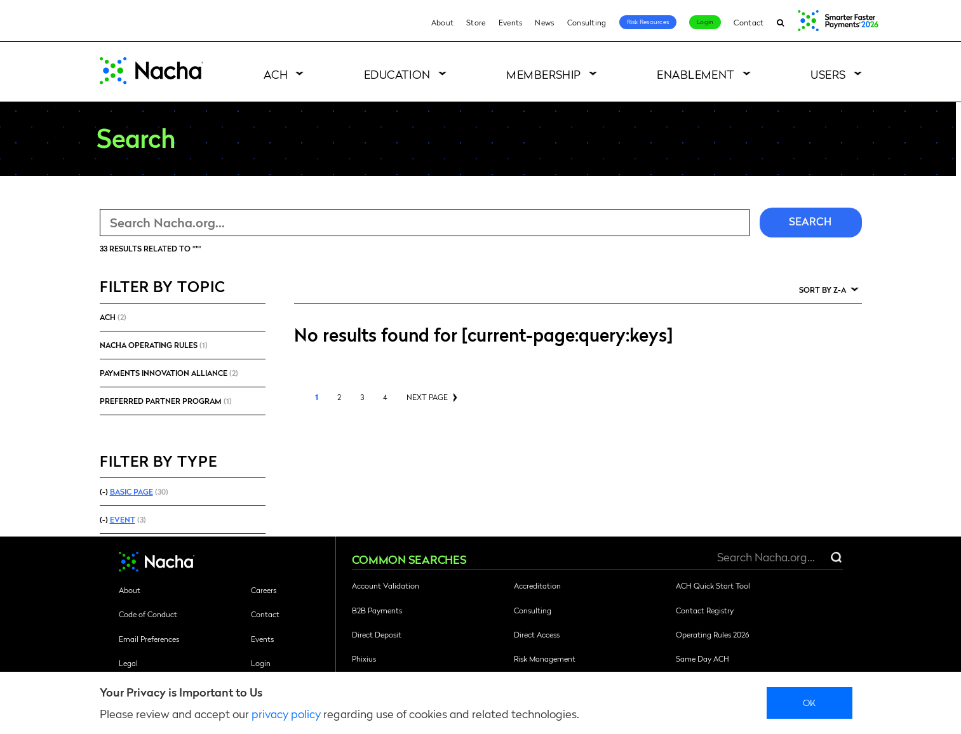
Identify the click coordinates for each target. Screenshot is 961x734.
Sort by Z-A (822, 289)
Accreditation (537, 585)
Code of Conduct (148, 614)
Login (705, 21)
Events (511, 22)
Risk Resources (648, 21)
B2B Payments (377, 610)
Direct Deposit (376, 634)
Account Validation (385, 585)
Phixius (364, 658)
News (544, 22)
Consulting (587, 22)
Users (827, 74)
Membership (543, 74)
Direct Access (537, 634)
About (442, 22)
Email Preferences (149, 639)
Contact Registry (705, 610)
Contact (748, 22)
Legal (128, 663)
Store (476, 22)
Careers (263, 590)
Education (397, 74)
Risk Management (544, 658)
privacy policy (286, 713)
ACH (276, 74)
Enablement (696, 74)
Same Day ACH (702, 658)
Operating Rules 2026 (712, 634)
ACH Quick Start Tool (713, 585)
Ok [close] (809, 702)
